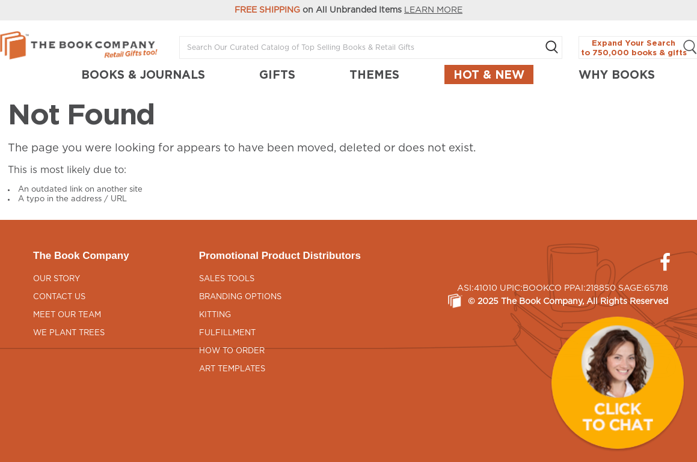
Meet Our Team (67, 315)
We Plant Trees (69, 333)
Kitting (215, 315)
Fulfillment (227, 333)
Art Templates (232, 369)
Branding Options (240, 297)
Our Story (56, 279)
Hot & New (488, 74)
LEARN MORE (433, 10)
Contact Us (59, 297)
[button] (617, 383)
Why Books (617, 74)
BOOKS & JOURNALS (143, 74)
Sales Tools (226, 279)
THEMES (374, 74)
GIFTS (277, 74)
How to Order (232, 351)
